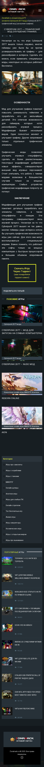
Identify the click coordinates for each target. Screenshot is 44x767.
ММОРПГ (8, 482)
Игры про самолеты (12, 464)
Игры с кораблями (12, 470)
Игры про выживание (13, 540)
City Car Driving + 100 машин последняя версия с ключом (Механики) (28, 612)
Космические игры (12, 528)
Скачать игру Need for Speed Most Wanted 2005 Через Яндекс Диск (27, 695)
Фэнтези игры (10, 493)
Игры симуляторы (12, 522)
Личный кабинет (22, 3)
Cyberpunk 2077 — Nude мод (18, 364)
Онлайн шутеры (10, 488)
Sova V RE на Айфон (23, 625)
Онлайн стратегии (11, 505)
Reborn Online (10, 398)
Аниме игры (9, 517)
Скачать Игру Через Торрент (22, 273)
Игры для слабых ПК (13, 499)
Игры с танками (11, 476)
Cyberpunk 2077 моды (18, 21)
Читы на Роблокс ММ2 (24, 709)
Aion (4, 432)
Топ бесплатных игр (12, 511)
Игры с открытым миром (14, 534)
